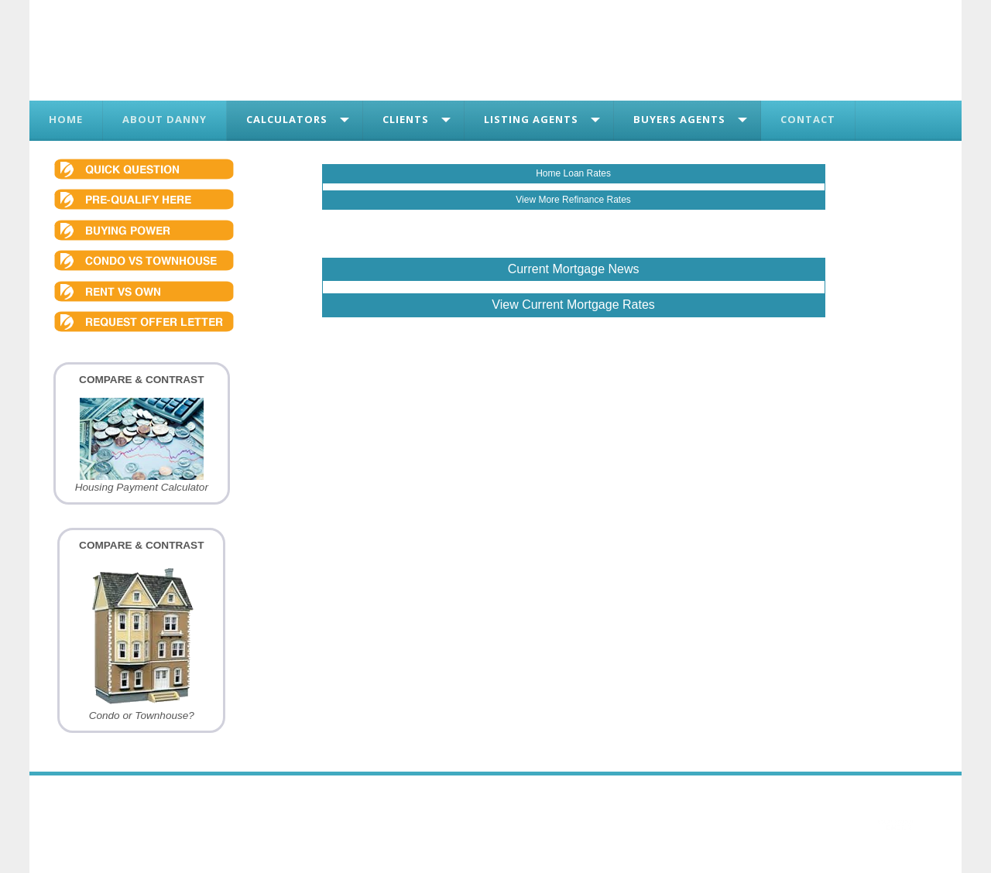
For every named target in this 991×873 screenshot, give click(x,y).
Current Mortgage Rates (588, 304)
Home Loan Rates (573, 173)
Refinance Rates (596, 199)
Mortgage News (595, 269)
